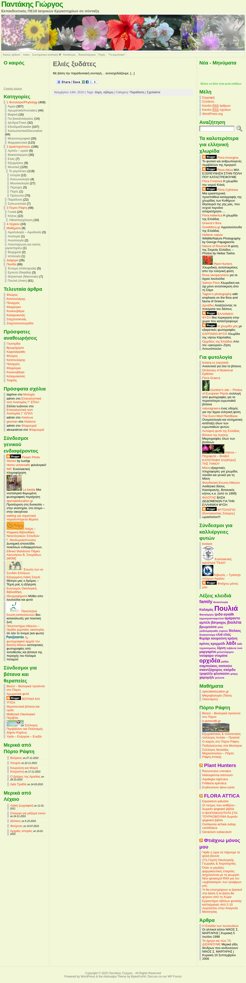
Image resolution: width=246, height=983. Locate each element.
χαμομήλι (206, 677)
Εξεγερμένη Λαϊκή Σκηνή (23, 577)
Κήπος (12, 216)
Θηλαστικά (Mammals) (23, 276)
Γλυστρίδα (13, 343)
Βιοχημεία (14, 252)
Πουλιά (226, 608)
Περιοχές (16, 187)
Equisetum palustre (215, 801)
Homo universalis (18, 465)
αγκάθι (228, 614)
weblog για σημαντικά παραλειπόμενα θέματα (22, 517)
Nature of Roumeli (214, 246)
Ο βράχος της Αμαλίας (25, 776)
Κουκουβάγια (15, 311)
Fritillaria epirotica (214, 783)
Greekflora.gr (211, 227)
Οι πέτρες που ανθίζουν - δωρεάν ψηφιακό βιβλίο (219, 807)
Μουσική (13, 167)
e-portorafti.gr (211, 721)
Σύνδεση (208, 101)
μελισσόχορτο (225, 652)
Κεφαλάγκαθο (15, 352)
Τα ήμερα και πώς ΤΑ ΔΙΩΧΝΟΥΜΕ (216, 942)
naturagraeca (211, 408)
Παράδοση (15, 199)
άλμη (98, 92)
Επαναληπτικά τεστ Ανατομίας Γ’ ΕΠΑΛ (23, 400)
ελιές (227, 634)
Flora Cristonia (212, 181)
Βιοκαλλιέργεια (87, 54)
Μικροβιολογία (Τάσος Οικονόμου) (217, 697)
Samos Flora (211, 283)
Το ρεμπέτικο (17, 171)
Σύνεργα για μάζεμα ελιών (28, 813)
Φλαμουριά (29, 425)
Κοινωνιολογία (20, 179)
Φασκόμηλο (206, 614)
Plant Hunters (217, 264)
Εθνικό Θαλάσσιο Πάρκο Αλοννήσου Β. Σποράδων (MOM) (23, 554)
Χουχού (15, 763)
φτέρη (234, 673)
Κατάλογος (69, 54)
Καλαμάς (206, 609)
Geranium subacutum (217, 832)
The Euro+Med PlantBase (220, 416)
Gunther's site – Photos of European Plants (222, 391)
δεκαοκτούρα (207, 634)
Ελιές (11, 159)
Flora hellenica (212, 215)
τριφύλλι (206, 673)
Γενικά (12, 212)
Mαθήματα (13, 228)
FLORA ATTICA (222, 795)
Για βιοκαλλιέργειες (20, 118)
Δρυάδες (208, 305)
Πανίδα (11, 264)
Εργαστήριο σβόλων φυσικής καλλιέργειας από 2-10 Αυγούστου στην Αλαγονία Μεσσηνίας (222, 906)
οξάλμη (108, 92)
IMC (9, 469)
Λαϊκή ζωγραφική (21, 805)
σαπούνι (225, 666)
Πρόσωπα (17, 195)
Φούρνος (16, 826)
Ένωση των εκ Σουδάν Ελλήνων (24, 571)
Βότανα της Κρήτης (215, 435)
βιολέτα (234, 622)
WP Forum (175, 976)
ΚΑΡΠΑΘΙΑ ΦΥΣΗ (214, 334)
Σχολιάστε (153, 92)
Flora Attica (217, 170)
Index (26, 54)
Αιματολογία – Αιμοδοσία (24, 232)
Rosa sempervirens (215, 275)
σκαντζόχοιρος (210, 670)
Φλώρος (12, 295)
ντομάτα (221, 655)
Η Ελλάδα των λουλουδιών (220, 926)
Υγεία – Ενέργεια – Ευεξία (24, 736)
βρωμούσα (208, 627)
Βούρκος (16, 758)
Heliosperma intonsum (217, 775)
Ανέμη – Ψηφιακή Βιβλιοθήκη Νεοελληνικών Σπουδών (22, 532)
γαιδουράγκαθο (208, 630)
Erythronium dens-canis (218, 787)
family (205, 601)
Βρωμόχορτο (15, 347)
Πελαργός (13, 303)
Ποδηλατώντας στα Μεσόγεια (222, 745)
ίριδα (218, 614)
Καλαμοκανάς (15, 315)
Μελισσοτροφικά (19, 138)
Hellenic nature (212, 235)
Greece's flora (211, 223)
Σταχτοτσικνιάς (16, 319)
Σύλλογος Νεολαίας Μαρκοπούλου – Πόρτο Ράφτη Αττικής (218, 753)
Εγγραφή (208, 97)
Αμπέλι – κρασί (18, 150)
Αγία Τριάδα (18, 784)
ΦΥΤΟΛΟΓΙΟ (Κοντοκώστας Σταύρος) (218, 511)
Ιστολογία (14, 256)
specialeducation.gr (19, 501)
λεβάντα (231, 648)
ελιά (219, 634)
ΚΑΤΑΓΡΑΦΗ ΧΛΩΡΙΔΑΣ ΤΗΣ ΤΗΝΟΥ (219, 461)
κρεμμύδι (218, 644)
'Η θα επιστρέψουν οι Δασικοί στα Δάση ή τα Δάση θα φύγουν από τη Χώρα (222, 893)
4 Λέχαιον (12, 224)
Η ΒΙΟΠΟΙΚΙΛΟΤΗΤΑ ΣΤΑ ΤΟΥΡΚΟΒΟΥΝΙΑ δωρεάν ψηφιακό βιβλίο (220, 816)
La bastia (20, 489)
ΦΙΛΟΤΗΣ (209, 497)
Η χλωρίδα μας (220, 326)
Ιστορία (15, 175)
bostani (207, 544)
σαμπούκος (208, 666)
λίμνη (221, 648)
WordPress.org (212, 114)
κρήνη (232, 638)
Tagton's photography (217, 294)
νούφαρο (206, 655)
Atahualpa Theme (114, 976)
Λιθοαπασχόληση (21, 220)
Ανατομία (14, 236)
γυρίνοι (223, 630)
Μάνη (206, 468)
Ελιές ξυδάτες (74, 64)
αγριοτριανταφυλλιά (211, 618)
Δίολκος (15, 821)
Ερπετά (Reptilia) (19, 272)
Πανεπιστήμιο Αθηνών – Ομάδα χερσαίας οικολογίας (25, 627)
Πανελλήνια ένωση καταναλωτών (21, 613)
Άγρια (11, 106)
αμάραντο (232, 618)
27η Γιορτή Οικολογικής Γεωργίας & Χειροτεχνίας (219, 861)
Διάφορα (12, 260)
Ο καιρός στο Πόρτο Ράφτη (220, 741)
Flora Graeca (211, 378)
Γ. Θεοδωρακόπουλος (21, 540)
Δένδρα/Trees (17, 122)
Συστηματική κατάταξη (45, 54)
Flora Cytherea (220, 190)
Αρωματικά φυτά (17, 694)
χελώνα (219, 677)
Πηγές (101, 54)
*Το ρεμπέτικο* (116, 54)
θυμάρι (204, 638)
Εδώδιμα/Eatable (19, 126)
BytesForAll (138, 976)
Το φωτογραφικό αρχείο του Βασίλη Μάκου (23, 641)
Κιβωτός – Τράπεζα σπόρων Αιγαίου (221, 576)
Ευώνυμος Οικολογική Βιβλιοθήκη (21, 590)
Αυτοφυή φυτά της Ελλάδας (221, 431)
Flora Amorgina (220, 157)
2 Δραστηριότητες (18, 146)
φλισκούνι (221, 673)
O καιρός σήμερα (13, 88)
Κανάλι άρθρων (216, 106)
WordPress (88, 976)
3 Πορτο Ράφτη (16, 207)
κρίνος (204, 644)
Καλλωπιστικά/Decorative (25, 131)
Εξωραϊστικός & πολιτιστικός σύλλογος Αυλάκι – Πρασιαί (221, 734)
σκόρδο (229, 670)
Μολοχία (29, 394)
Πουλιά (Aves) (17, 280)
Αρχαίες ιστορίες (21, 831)
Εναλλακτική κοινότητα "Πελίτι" (217, 560)
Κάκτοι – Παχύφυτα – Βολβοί (219, 454)
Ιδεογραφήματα (16, 596)
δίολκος (235, 631)
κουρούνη (219, 638)
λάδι (231, 643)
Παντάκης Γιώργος (32, 4)
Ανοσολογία (16, 240)
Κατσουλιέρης (15, 299)
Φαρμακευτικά (17, 142)
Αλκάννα (27, 417)
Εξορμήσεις (15, 163)
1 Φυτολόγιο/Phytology (21, 102)
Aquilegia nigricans (215, 779)
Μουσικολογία (19, 183)
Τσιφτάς (11, 380)
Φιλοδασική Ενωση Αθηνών (221, 482)
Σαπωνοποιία (17, 203)
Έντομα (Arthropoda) (22, 268)
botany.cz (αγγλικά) (215, 362)
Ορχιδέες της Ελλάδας (217, 341)
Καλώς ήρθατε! (11, 54)
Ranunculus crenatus (216, 771)
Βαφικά (13, 114)
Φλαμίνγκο (13, 307)
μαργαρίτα (207, 652)
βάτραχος (218, 622)
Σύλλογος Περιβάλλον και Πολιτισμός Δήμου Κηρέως (24, 728)
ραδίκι (225, 661)
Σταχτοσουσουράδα (19, 323)
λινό (239, 648)
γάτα (220, 627)
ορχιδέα (209, 660)
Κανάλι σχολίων (216, 110)
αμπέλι (204, 622)
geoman (12, 421)
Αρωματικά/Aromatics (22, 110)
